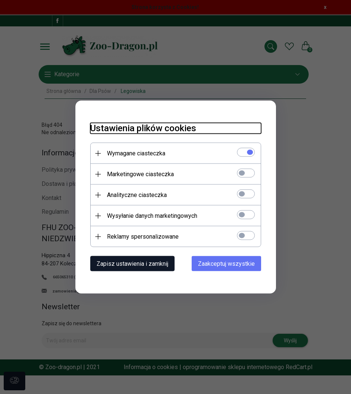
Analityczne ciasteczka (137, 194)
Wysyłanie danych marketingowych (152, 215)
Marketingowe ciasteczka (140, 174)
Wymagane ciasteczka (136, 153)
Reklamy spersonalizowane (143, 236)
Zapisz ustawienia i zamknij (132, 263)
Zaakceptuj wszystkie (226, 263)
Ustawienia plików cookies (143, 128)
